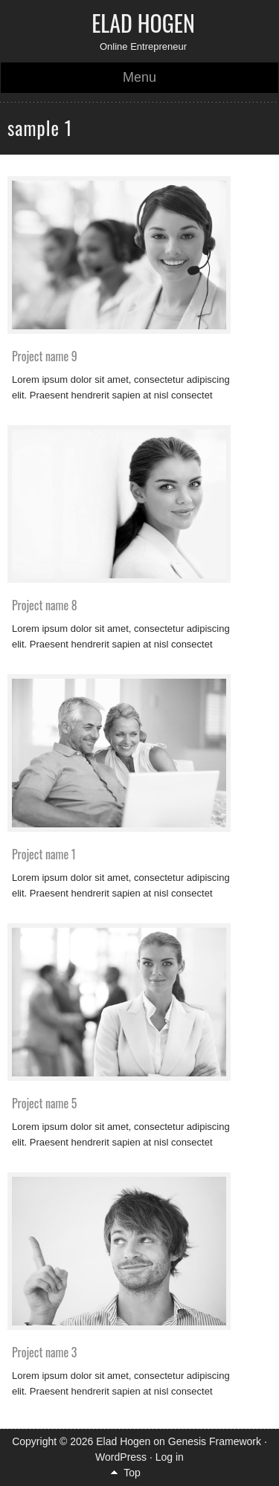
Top (132, 1473)
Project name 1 (44, 854)
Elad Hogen (143, 22)
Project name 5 (44, 1103)
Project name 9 (44, 356)
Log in (169, 1457)
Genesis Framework (214, 1441)
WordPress (121, 1457)
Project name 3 (44, 1352)
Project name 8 (44, 605)
